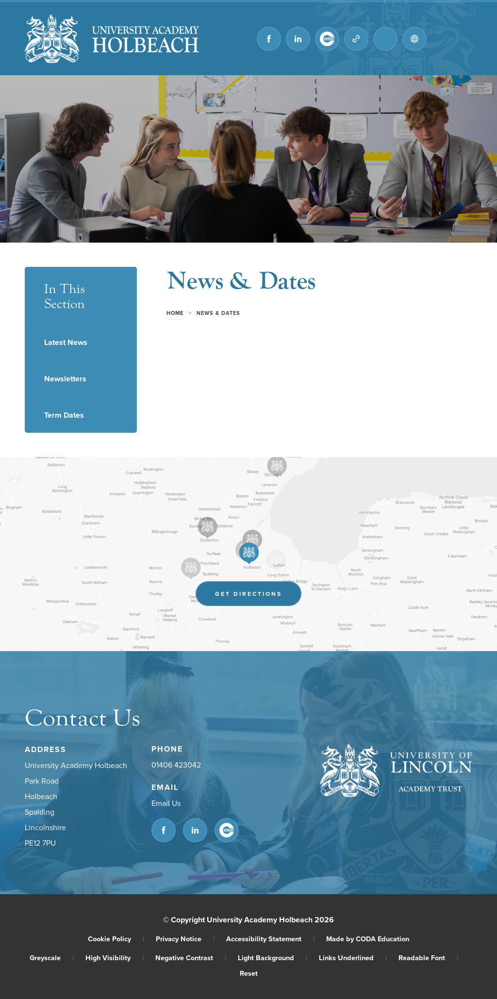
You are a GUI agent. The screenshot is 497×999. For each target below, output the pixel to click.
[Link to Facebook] (269, 39)
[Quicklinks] (356, 39)
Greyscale (52, 957)
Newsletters (65, 378)
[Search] (385, 39)
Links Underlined (353, 957)
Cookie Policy (116, 938)
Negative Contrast (190, 957)
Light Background (272, 957)
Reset (249, 973)
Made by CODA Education (367, 938)
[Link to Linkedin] (298, 39)
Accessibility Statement (270, 938)
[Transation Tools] (414, 39)
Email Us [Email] (166, 803)
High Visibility (114, 957)
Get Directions (248, 594)
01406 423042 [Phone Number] (176, 764)
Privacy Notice (185, 938)
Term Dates (64, 415)
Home (174, 313)
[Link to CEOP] (327, 39)
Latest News (65, 342)
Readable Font (428, 957)
